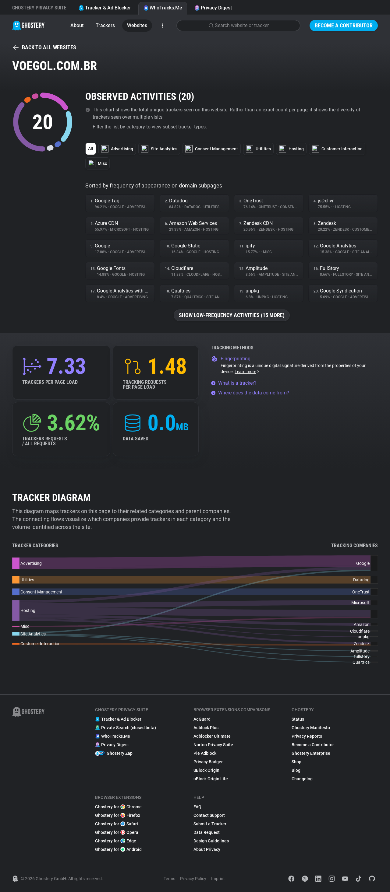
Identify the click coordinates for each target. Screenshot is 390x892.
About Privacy (206, 849)
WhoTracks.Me (162, 8)
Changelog (302, 778)
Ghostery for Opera (116, 832)
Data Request (206, 832)
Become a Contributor (344, 25)
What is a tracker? (234, 383)
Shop (296, 761)
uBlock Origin (206, 770)
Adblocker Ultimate (212, 736)
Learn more (247, 371)
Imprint (218, 878)
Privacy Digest (213, 8)
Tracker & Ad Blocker (105, 8)
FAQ (197, 806)
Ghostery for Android (118, 849)
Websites (137, 25)
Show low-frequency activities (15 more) (232, 315)
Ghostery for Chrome (118, 806)
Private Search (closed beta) (125, 727)
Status (298, 719)
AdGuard (202, 719)
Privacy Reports (307, 736)
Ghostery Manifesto (311, 727)
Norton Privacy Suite (213, 744)
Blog (296, 770)
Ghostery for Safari (116, 823)
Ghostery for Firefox (117, 815)
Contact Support (209, 815)
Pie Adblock (204, 753)
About (76, 25)
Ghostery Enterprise (311, 753)
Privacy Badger (208, 761)
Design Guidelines (211, 840)
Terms (169, 878)
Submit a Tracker (209, 823)
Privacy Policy (193, 878)
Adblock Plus (205, 727)
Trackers (105, 25)
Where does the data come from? (250, 393)
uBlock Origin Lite (210, 778)
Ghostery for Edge (115, 840)
